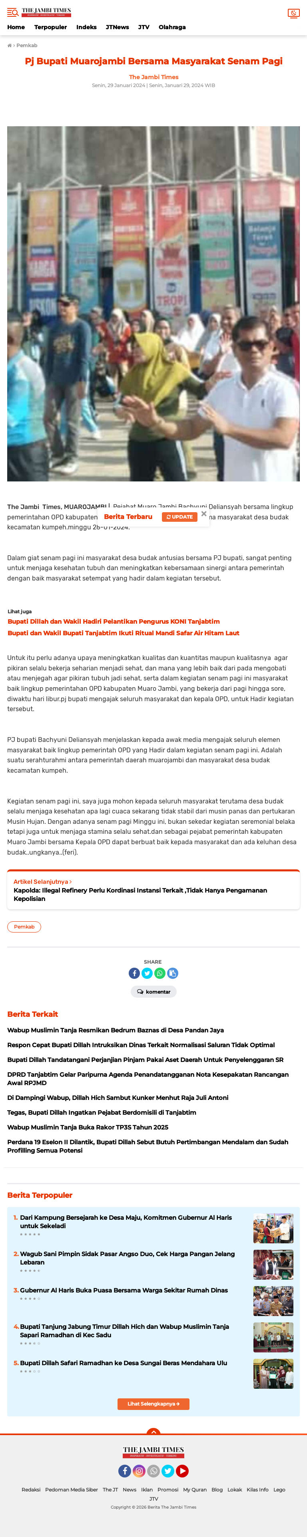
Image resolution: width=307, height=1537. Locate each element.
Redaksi (31, 1490)
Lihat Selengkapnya (154, 1404)
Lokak (234, 1490)
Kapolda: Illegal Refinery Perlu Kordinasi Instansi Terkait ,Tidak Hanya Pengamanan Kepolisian (140, 895)
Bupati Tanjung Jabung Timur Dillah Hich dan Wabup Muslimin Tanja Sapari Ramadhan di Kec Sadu (124, 1331)
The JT (110, 1490)
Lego (279, 1490)
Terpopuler (50, 27)
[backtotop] (153, 1435)
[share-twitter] (147, 973)
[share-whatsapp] (159, 973)
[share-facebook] (134, 973)
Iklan (147, 1490)
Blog (217, 1490)
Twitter (171, 1475)
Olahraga (172, 27)
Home (16, 27)
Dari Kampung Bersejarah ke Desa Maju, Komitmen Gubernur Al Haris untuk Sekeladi (126, 1222)
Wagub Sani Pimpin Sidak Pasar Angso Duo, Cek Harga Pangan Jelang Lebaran (127, 1258)
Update (180, 517)
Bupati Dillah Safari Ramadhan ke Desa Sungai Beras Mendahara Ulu (123, 1363)
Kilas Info (258, 1490)
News (129, 1490)
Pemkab (24, 927)
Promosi (167, 1490)
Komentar (153, 991)
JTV (143, 27)
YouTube (188, 1475)
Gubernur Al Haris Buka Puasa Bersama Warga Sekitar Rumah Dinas (124, 1290)
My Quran (195, 1490)
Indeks (86, 27)
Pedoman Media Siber (71, 1490)
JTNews (117, 27)
